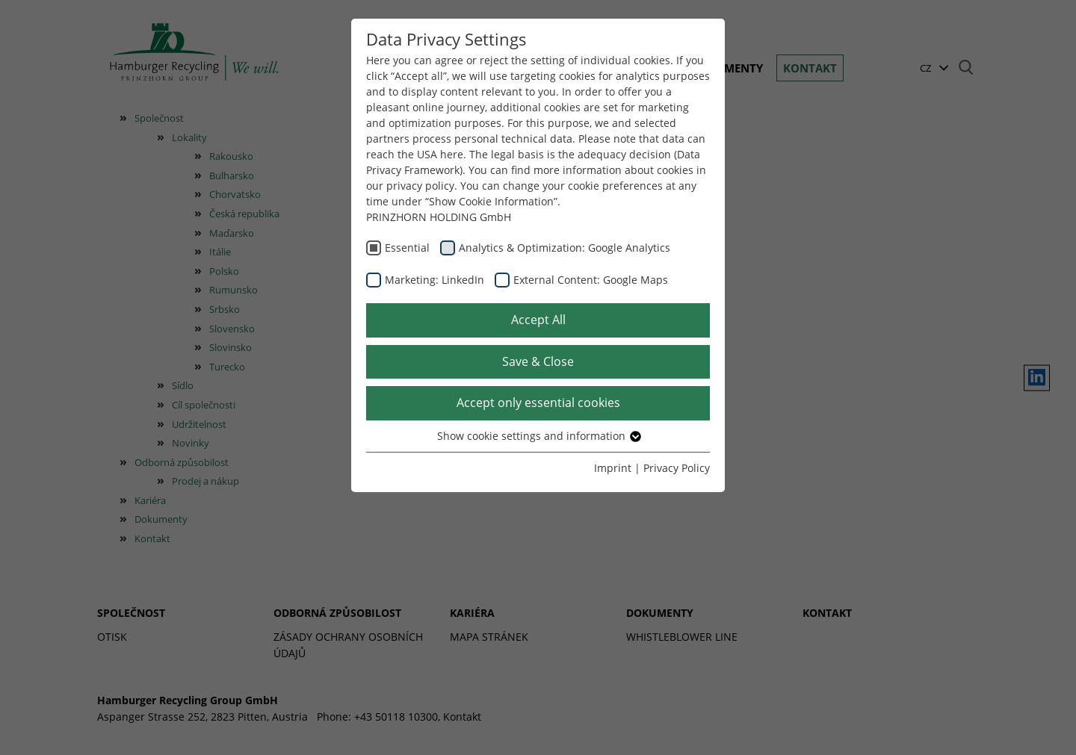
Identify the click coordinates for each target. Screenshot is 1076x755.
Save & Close (538, 361)
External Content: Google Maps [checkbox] (590, 280)
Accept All (538, 319)
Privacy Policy (676, 468)
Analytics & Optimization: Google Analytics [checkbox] (564, 247)
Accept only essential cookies (538, 402)
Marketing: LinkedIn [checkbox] (434, 280)
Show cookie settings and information (538, 436)
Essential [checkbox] (407, 247)
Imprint (612, 468)
